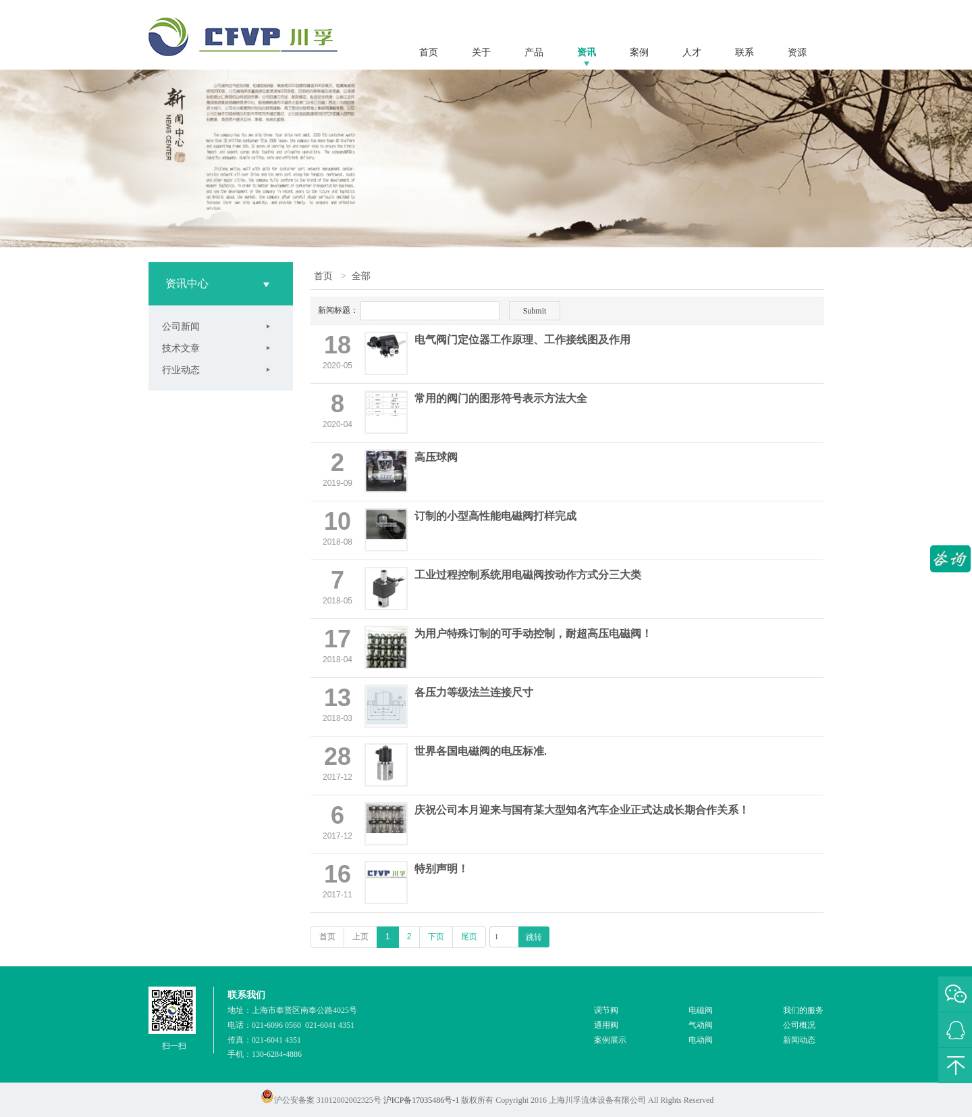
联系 (744, 52)
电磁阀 (700, 1010)
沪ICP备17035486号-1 (421, 1100)
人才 (691, 52)
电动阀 (700, 1040)
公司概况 (799, 1025)
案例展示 (610, 1040)
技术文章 (181, 348)
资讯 (586, 52)
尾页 (469, 936)
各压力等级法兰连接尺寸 (473, 692)
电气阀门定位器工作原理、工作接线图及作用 (522, 339)
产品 (533, 52)
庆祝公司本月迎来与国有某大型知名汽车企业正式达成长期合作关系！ (581, 810)
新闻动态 (799, 1040)
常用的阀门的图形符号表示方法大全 (500, 398)
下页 (436, 936)
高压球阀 (436, 457)
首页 (428, 52)
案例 (639, 52)
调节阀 (606, 1010)
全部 (361, 275)
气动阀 (700, 1025)
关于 (481, 52)
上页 (360, 936)
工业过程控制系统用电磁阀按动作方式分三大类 (527, 574)
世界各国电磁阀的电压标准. (480, 751)
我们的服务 (803, 1010)
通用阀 (606, 1025)
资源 (797, 52)
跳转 (534, 937)
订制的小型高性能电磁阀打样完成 (495, 516)
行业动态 (181, 369)
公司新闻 (181, 326)
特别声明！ (441, 868)
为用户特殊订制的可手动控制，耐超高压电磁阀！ (533, 633)
